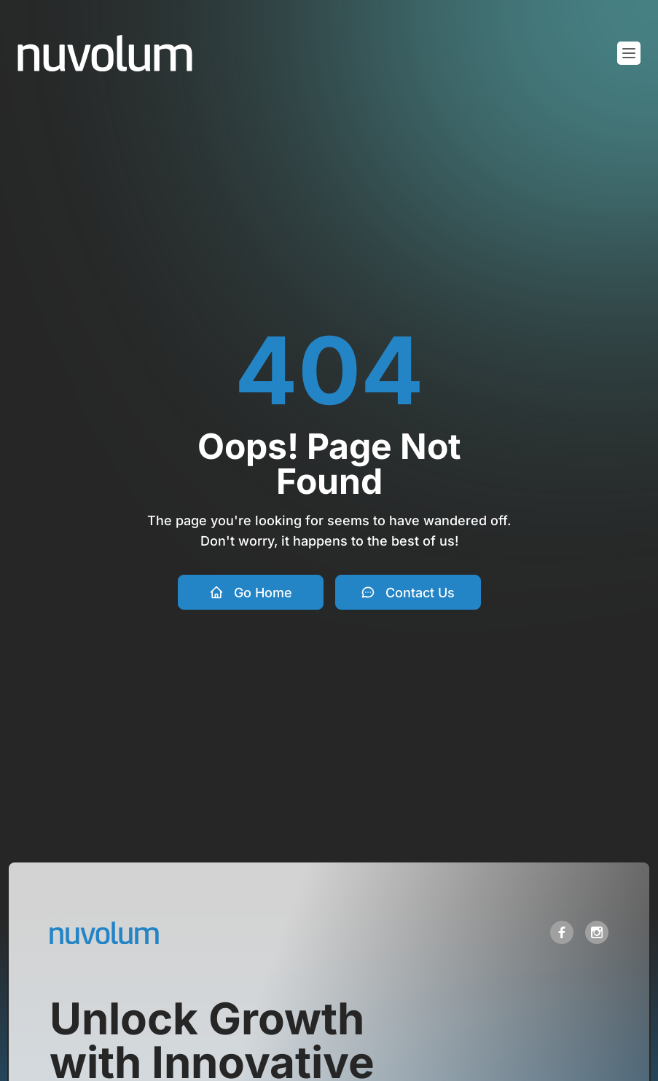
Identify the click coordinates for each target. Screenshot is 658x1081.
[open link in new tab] (561, 932)
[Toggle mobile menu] (629, 53)
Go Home (250, 592)
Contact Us (408, 592)
